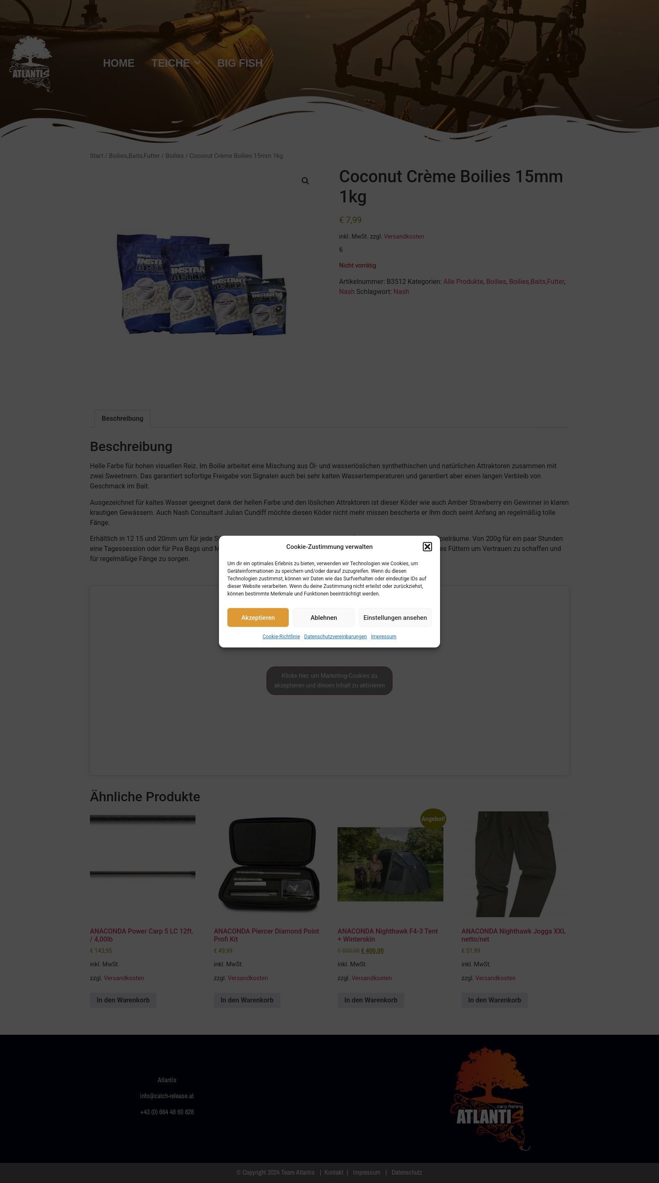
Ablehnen (324, 617)
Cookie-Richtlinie (281, 637)
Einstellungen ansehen (395, 617)
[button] (427, 547)
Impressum (383, 637)
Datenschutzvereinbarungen (335, 637)
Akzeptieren (258, 617)
